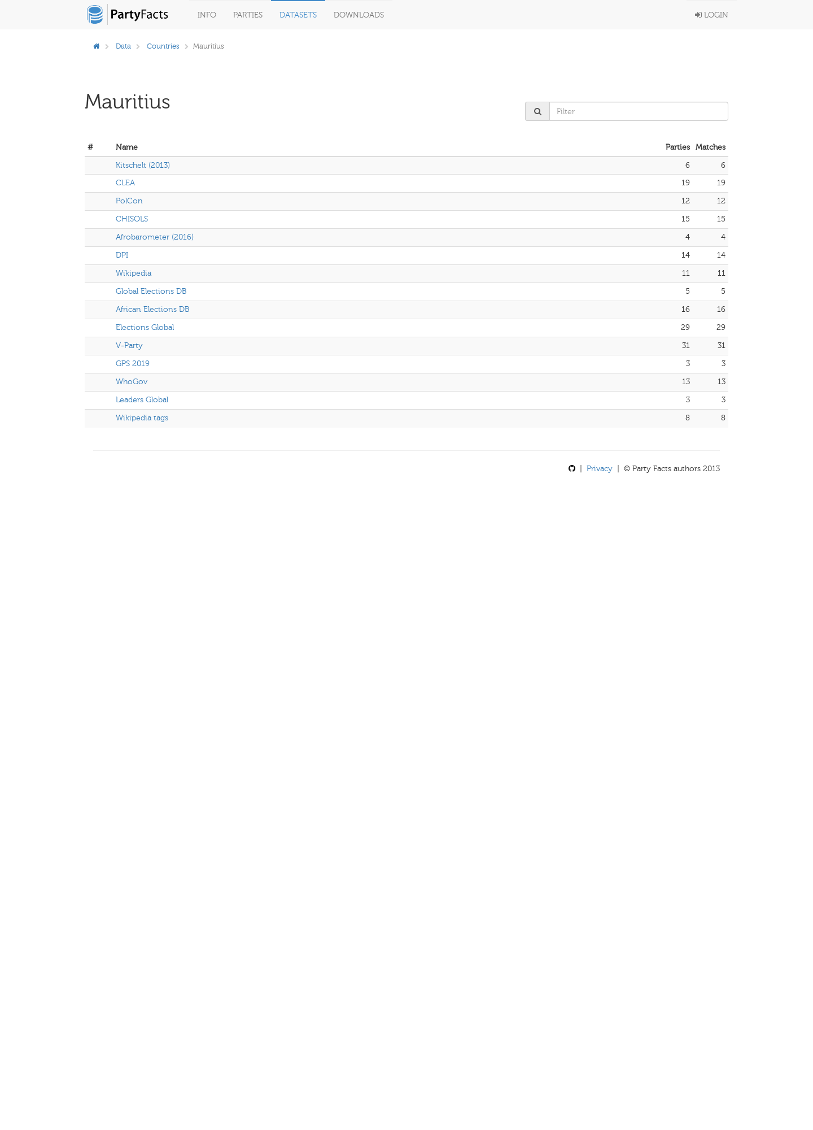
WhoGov (131, 381)
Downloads (359, 15)
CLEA (125, 183)
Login (711, 15)
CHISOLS (132, 219)
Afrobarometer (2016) (155, 237)
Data (123, 46)
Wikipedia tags (142, 418)
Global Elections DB (151, 291)
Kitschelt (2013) (143, 165)
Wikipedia (133, 273)
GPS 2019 (133, 363)
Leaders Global (142, 400)
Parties (248, 15)
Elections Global (145, 327)
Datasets (298, 15)
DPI (122, 255)
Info (207, 15)
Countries (163, 46)
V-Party (129, 345)
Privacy (600, 468)
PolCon (129, 201)
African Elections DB (152, 309)
